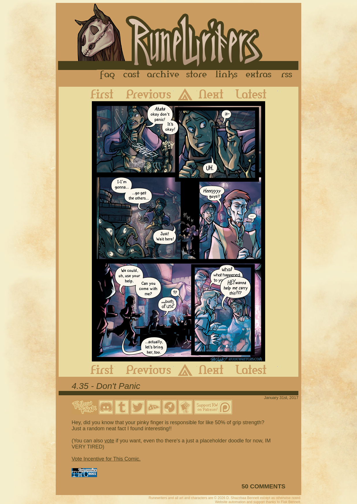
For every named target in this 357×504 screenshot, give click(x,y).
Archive (163, 75)
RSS (288, 75)
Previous (144, 94)
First (97, 94)
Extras (259, 75)
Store (196, 75)
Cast (132, 75)
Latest (256, 94)
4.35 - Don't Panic (106, 386)
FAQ (108, 75)
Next (215, 94)
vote (109, 441)
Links (226, 75)
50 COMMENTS (263, 486)
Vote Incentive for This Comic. (106, 459)
